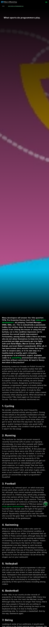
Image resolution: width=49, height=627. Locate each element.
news (3, 6)
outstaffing (16, 358)
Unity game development (13, 506)
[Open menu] (46, 2)
